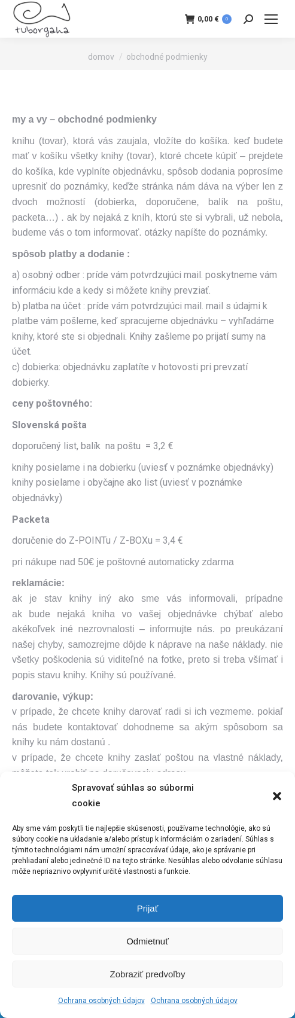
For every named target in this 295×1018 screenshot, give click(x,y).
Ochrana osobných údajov (101, 1000)
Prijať (148, 908)
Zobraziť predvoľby (147, 974)
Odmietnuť (147, 941)
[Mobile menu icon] (271, 19)
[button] (277, 796)
